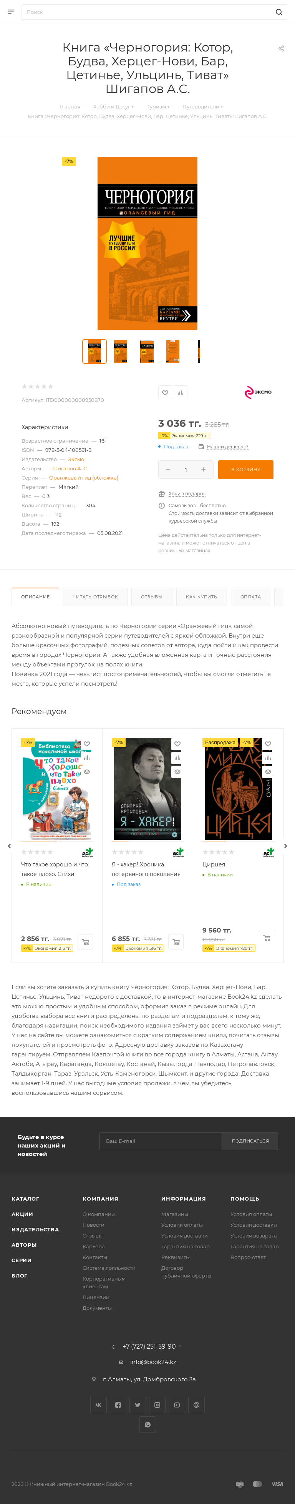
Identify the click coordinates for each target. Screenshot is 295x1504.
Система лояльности (109, 1268)
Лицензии (96, 1297)
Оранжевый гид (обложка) (83, 478)
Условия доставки (184, 1236)
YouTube (177, 1405)
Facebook (118, 1405)
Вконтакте (98, 1405)
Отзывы (152, 597)
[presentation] (9, 846)
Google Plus (196, 1405)
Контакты (95, 1257)
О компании (99, 1214)
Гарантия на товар (185, 1246)
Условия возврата (253, 1236)
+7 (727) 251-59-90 (149, 1347)
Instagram (157, 1405)
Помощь (244, 1199)
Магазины (174, 1214)
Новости (93, 1225)
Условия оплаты (182, 1225)
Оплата (250, 597)
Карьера (94, 1246)
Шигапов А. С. (70, 468)
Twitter (137, 1405)
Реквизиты (175, 1257)
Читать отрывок (95, 597)
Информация (183, 1199)
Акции (22, 1214)
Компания (100, 1199)
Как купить (201, 597)
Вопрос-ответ (248, 1257)
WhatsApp (147, 1424)
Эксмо (76, 459)
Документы (97, 1308)
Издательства (35, 1229)
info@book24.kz (153, 1362)
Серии (22, 1260)
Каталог (26, 1199)
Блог (20, 1275)
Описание (35, 597)
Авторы (24, 1245)
